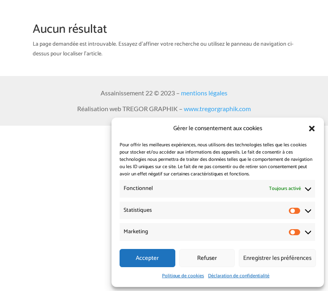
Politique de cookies (183, 276)
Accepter (147, 258)
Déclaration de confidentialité (238, 276)
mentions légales (204, 93)
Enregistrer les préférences (277, 258)
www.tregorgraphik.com (217, 108)
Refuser (207, 258)
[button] (312, 128)
